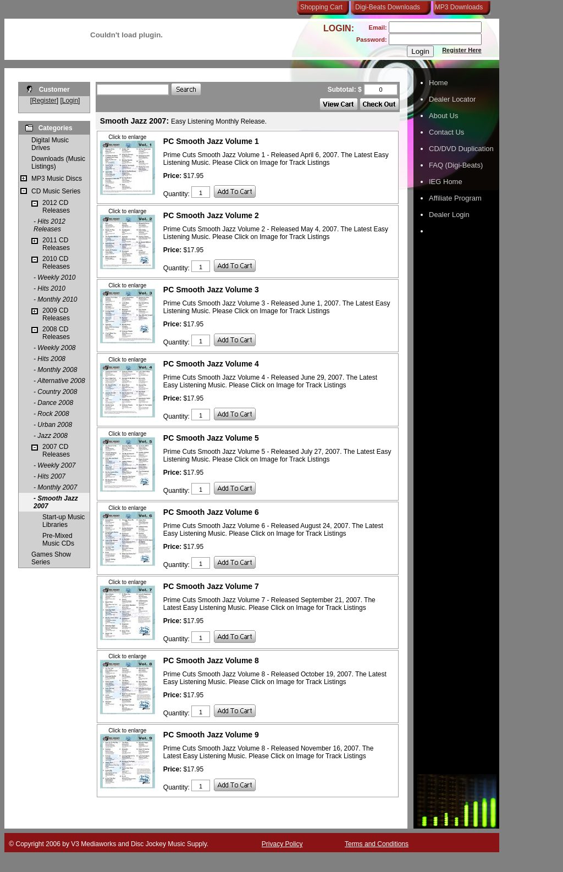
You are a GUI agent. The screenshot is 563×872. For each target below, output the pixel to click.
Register (44, 100)
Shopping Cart (321, 7)
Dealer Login (449, 214)
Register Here (462, 50)
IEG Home (445, 181)
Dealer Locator (452, 99)
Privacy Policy (282, 844)
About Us (443, 116)
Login (70, 100)
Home (438, 83)
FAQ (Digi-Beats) (456, 165)
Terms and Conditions (377, 844)
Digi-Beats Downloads (387, 7)
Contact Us (446, 132)
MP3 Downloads (457, 7)
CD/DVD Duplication (461, 149)
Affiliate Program (455, 198)
